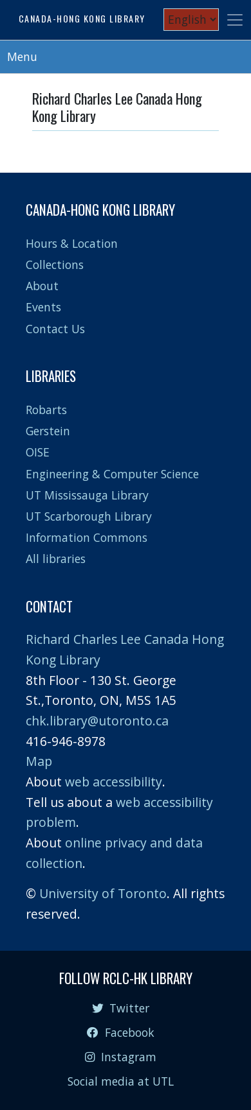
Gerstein (48, 430)
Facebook (120, 1032)
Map (39, 761)
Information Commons (86, 537)
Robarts (46, 409)
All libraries (56, 558)
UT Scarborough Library (89, 516)
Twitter (120, 1008)
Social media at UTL (121, 1081)
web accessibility (113, 781)
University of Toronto (103, 893)
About (42, 285)
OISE (38, 452)
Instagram (120, 1056)
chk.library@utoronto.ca (97, 720)
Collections (55, 264)
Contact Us (55, 328)
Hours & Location (72, 243)
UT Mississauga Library (87, 495)
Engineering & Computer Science (112, 473)
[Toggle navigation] (235, 20)
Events (43, 307)
